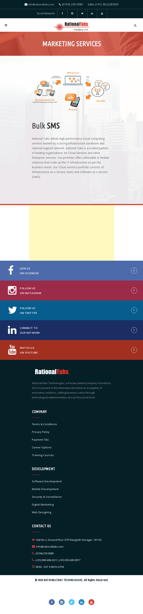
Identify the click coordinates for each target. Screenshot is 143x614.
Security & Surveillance (47, 497)
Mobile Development (45, 489)
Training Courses (43, 455)
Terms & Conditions (44, 424)
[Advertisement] (71, 233)
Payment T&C (40, 439)
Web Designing (41, 512)
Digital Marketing (43, 504)
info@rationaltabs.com (41, 4)
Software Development (47, 481)
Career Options (42, 447)
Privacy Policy (41, 432)
